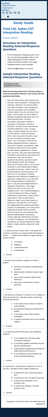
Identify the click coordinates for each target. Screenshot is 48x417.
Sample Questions (7, 8)
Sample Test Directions (9, 5)
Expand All (6, 37)
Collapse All (14, 37)
